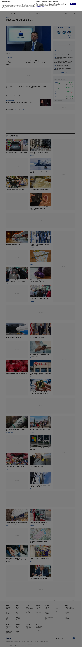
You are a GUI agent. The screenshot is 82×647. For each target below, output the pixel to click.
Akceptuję (73, 3)
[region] (41, 5)
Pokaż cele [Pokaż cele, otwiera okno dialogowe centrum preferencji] (73, 6)
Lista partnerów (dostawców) (40, 6)
